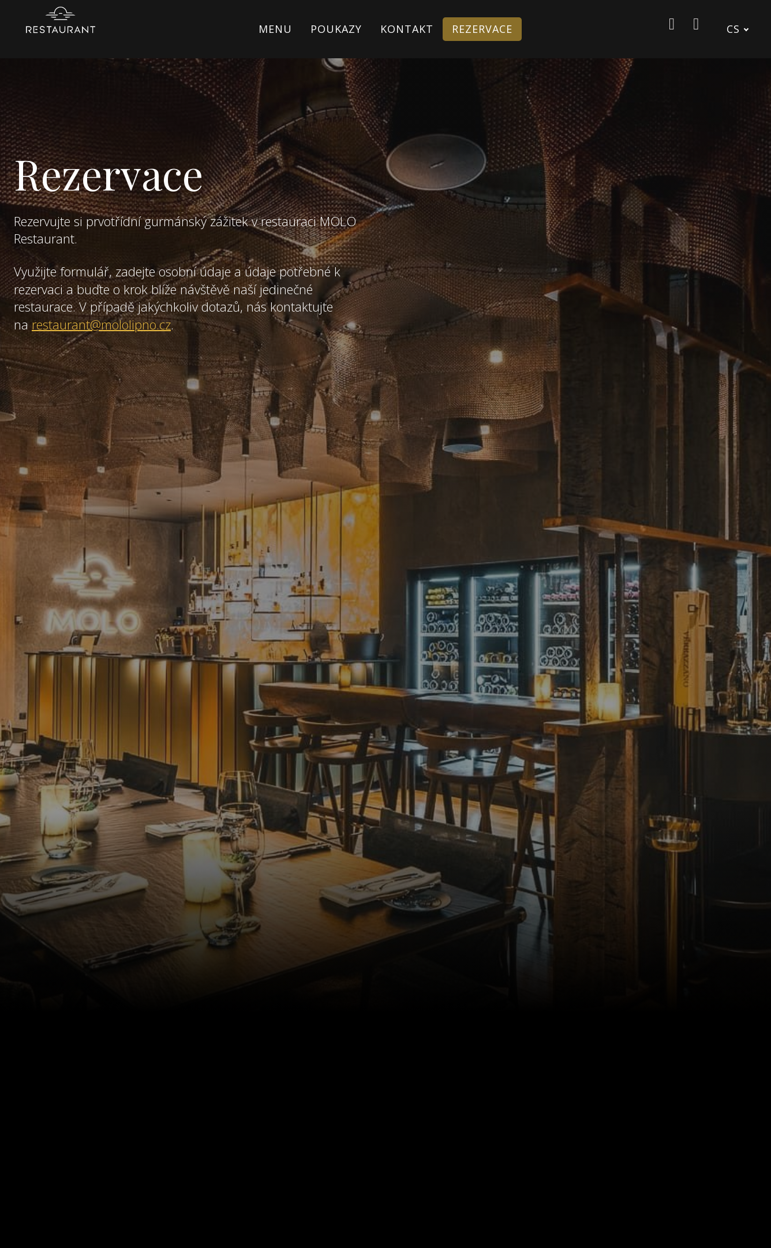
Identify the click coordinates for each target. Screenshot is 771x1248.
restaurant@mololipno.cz (101, 322)
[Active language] (743, 28)
